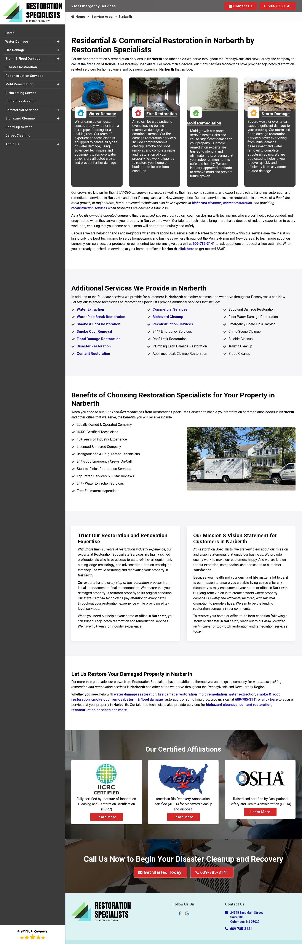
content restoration (237, 203)
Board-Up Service (18, 127)
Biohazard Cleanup (168, 317)
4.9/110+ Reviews (32, 934)
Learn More (107, 817)
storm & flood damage (145, 699)
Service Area (102, 17)
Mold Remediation (19, 84)
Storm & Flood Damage (22, 59)
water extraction (241, 694)
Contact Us (240, 6)
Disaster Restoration (94, 346)
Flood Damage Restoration (98, 339)
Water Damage (16, 42)
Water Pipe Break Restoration (101, 317)
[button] (58, 41)
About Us (12, 144)
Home (78, 17)
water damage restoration (135, 694)
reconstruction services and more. (99, 710)
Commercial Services (170, 309)
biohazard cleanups (207, 203)
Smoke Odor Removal (94, 331)
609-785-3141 (277, 6)
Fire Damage (15, 50)
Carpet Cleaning (17, 135)
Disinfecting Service (21, 93)
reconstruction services (89, 208)
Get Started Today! (160, 872)
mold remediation (212, 694)
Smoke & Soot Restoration (98, 324)
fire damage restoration (177, 694)
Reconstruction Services (173, 324)
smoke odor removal (108, 699)
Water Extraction (90, 309)
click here (186, 249)
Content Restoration (93, 354)
